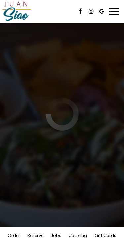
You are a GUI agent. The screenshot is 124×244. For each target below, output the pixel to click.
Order (14, 235)
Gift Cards (105, 235)
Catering (77, 235)
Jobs (56, 235)
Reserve (35, 235)
